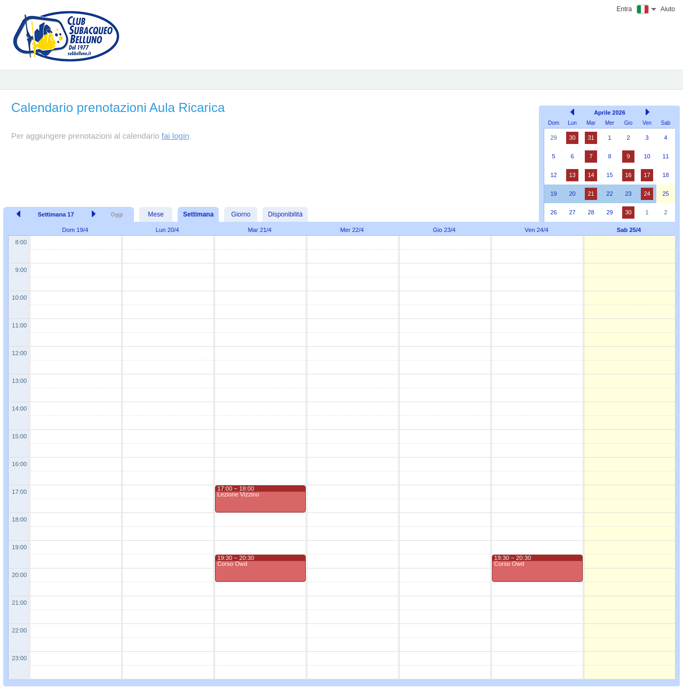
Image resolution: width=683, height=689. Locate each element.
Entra (624, 9)
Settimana (198, 214)
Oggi (117, 215)
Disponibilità (285, 214)
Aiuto (668, 9)
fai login (175, 135)
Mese (155, 214)
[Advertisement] (268, 164)
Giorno (240, 214)
